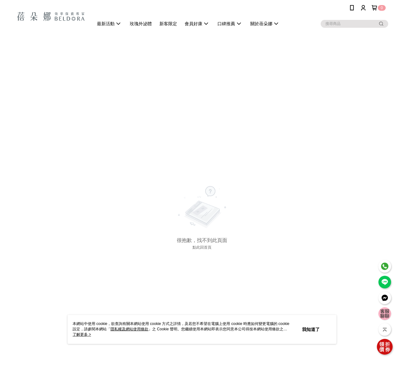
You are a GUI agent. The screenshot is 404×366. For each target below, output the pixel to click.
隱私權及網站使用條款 (129, 329)
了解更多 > (82, 334)
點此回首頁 (202, 247)
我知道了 (311, 329)
